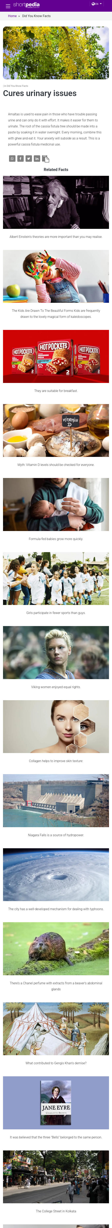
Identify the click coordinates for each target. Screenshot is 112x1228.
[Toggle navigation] (8, 6)
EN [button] (95, 4)
